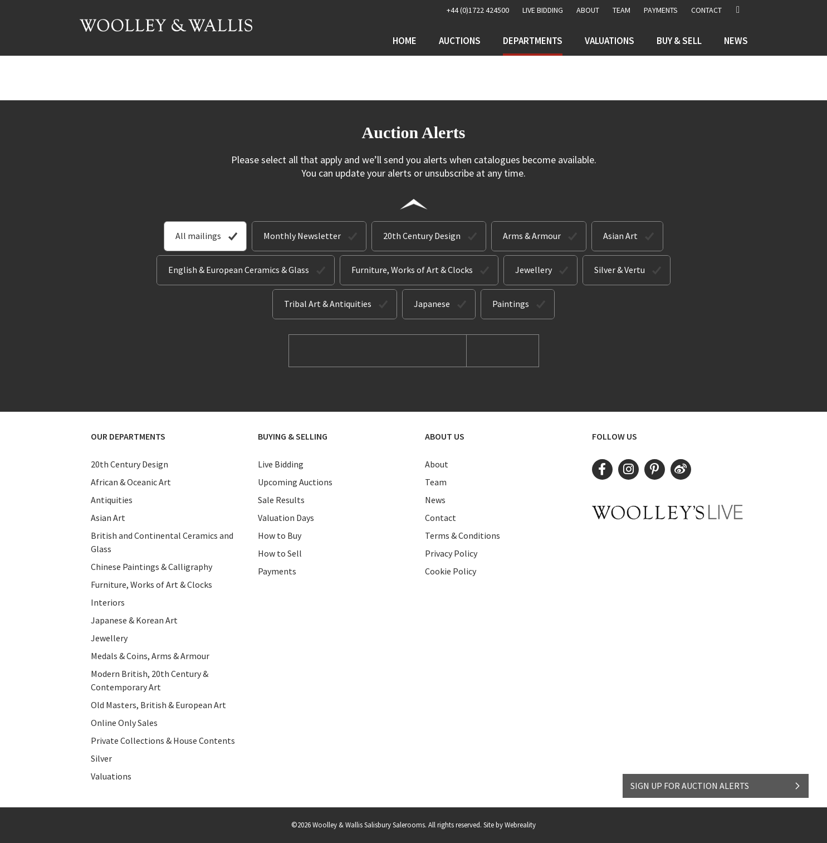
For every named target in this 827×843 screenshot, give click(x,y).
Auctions (460, 41)
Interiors (108, 602)
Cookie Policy (450, 571)
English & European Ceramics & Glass (238, 269)
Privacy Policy (451, 553)
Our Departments (128, 436)
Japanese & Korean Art (134, 620)
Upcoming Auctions (295, 482)
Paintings (510, 303)
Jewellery (533, 269)
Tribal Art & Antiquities (327, 303)
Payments (661, 10)
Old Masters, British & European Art (158, 704)
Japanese (432, 303)
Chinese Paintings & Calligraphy (151, 566)
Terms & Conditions (462, 535)
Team (621, 10)
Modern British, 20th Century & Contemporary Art (149, 680)
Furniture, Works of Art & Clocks (412, 269)
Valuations (609, 41)
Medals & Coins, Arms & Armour (150, 655)
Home (405, 41)
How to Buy (279, 535)
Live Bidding (281, 464)
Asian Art (620, 235)
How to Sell (280, 553)
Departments (532, 41)
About (587, 10)
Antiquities (112, 499)
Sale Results (281, 499)
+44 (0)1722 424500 (478, 10)
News (736, 41)
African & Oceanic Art (131, 482)
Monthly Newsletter (302, 235)
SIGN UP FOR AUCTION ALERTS (715, 785)
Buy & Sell (679, 41)
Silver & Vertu (619, 269)
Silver (101, 758)
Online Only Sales (124, 722)
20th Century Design (422, 235)
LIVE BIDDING (542, 10)
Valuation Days (286, 517)
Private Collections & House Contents (163, 740)
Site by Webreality (509, 825)
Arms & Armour (532, 235)
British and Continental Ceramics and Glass (162, 542)
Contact (706, 10)
